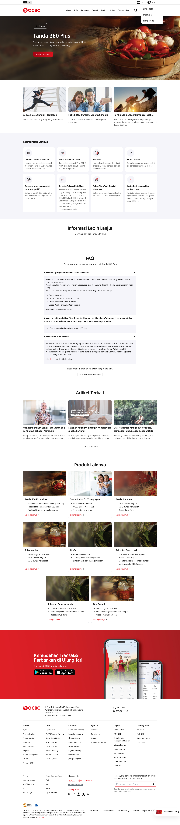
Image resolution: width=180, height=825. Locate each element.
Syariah (95, 10)
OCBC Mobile (119, 730)
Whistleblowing (123, 811)
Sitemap (136, 811)
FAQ (47, 780)
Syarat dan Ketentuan (54, 776)
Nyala (25, 730)
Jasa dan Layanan (29, 780)
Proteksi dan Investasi (99, 742)
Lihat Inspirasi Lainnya (90, 446)
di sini (52, 359)
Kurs (24, 788)
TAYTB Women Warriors (55, 734)
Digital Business (52, 746)
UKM (76, 10)
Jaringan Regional (74, 759)
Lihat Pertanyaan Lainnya (90, 374)
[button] (90, 272)
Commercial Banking (76, 730)
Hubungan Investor (144, 738)
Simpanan (26, 742)
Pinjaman (26, 751)
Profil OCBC (141, 734)
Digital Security (51, 793)
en (29, 2)
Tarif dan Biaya (28, 784)
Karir (47, 784)
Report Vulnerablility (149, 811)
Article (48, 788)
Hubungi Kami (73, 790)
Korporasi (85, 10)
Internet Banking (120, 745)
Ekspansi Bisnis (74, 738)
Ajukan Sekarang (44, 54)
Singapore (148, 8)
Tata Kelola (141, 742)
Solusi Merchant (120, 758)
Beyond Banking (52, 751)
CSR (138, 746)
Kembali (40, 26)
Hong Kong (148, 20)
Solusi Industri (73, 755)
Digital (104, 10)
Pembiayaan (95, 734)
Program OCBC (28, 763)
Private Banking (29, 738)
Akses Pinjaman (52, 742)
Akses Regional (51, 759)
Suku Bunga (27, 793)
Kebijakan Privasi (108, 811)
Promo (25, 759)
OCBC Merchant (120, 762)
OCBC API (117, 766)
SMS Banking (119, 753)
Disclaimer (94, 811)
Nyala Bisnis (50, 730)
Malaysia (147, 14)
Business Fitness (52, 755)
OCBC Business (119, 749)
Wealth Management (31, 755)
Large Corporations (75, 734)
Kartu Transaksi (29, 746)
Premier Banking (29, 734)
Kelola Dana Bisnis (53, 738)
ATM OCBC (118, 734)
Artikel (112, 10)
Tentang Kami (124, 10)
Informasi (140, 730)
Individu (68, 10)
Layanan (94, 738)
